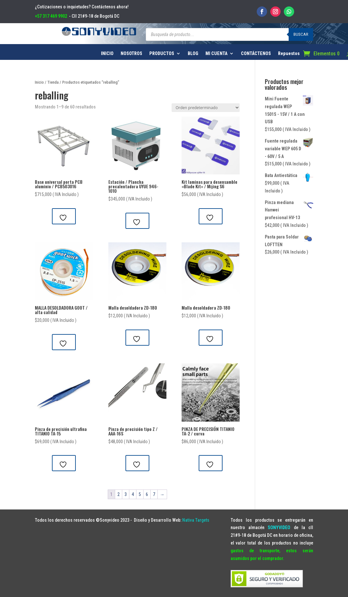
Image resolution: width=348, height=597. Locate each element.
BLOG (193, 53)
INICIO (107, 53)
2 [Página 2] (118, 494)
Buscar (300, 34)
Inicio (39, 82)
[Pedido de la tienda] (206, 107)
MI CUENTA (216, 53)
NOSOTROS (131, 53)
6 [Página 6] (147, 494)
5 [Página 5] (140, 494)
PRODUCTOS (161, 53)
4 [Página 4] (133, 494)
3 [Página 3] (125, 494)
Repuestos (289, 53)
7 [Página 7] (154, 494)
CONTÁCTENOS (256, 53)
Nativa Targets (195, 520)
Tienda (53, 82)
